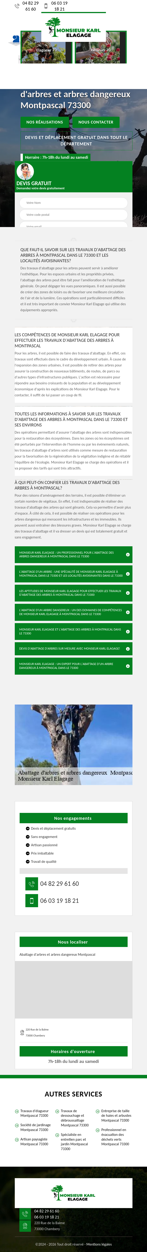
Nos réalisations (45, 122)
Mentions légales (99, 1244)
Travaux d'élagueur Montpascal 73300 (35, 1113)
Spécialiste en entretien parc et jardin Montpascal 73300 (74, 1141)
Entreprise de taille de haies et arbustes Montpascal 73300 (116, 1116)
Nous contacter (95, 122)
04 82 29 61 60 (27, 6)
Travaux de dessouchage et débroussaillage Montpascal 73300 (75, 1118)
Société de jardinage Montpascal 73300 (36, 1127)
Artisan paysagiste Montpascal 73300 (34, 1141)
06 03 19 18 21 (56, 6)
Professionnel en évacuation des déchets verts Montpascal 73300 (115, 1137)
